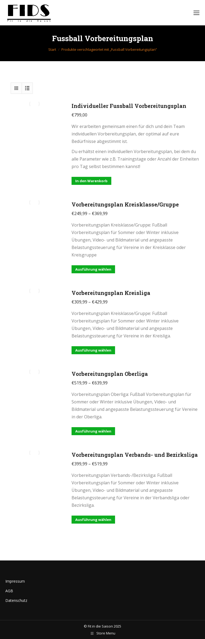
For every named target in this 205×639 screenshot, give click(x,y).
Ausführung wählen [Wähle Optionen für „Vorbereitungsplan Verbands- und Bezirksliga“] (93, 519)
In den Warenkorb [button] (91, 180)
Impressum (15, 581)
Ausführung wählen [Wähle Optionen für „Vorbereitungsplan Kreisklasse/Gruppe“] (93, 269)
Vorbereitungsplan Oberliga (110, 373)
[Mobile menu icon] (196, 13)
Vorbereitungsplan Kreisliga (111, 292)
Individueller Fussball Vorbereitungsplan (129, 105)
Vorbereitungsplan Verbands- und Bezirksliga (135, 454)
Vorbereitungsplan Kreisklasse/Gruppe (125, 204)
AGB (9, 590)
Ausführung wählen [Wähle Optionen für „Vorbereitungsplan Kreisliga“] (93, 350)
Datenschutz (16, 600)
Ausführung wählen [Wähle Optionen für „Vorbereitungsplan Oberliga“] (93, 431)
